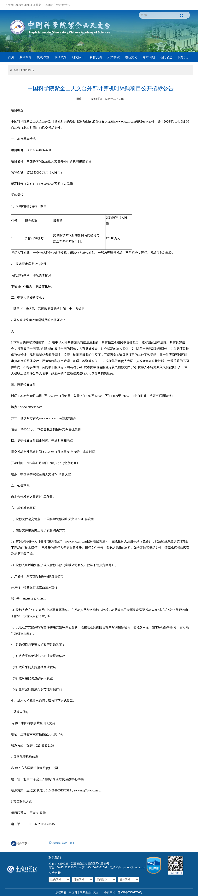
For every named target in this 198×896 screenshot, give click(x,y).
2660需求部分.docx (62, 842)
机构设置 (43, 57)
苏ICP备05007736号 (130, 892)
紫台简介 (25, 57)
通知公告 (28, 70)
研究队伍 (78, 57)
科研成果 (61, 57)
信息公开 (184, 57)
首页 (11, 57)
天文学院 (113, 57)
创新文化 (131, 57)
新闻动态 (166, 57)
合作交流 (96, 57)
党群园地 (149, 57)
